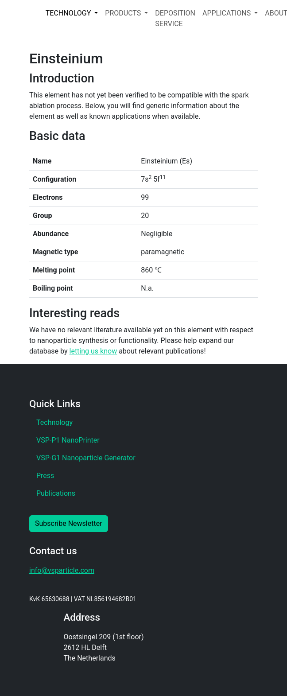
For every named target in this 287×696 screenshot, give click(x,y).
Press (45, 475)
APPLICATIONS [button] (227, 13)
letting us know (93, 351)
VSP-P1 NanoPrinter (68, 440)
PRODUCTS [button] (124, 13)
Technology (54, 422)
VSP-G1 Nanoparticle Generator (86, 458)
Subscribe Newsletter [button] (68, 523)
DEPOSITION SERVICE (175, 18)
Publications (55, 493)
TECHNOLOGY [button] (69, 13)
